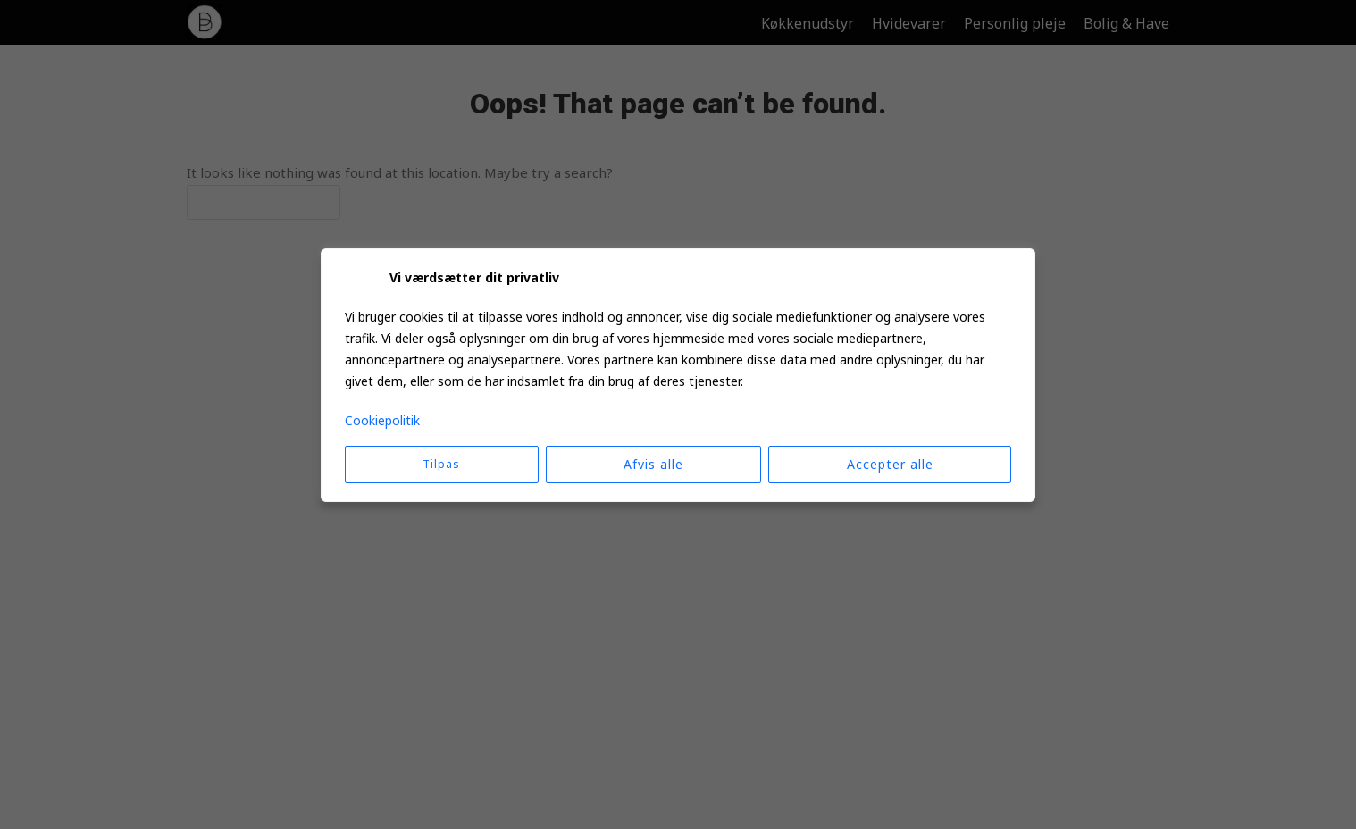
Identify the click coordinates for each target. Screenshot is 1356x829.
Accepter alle (890, 464)
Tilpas (441, 464)
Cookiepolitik (382, 420)
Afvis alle (653, 464)
